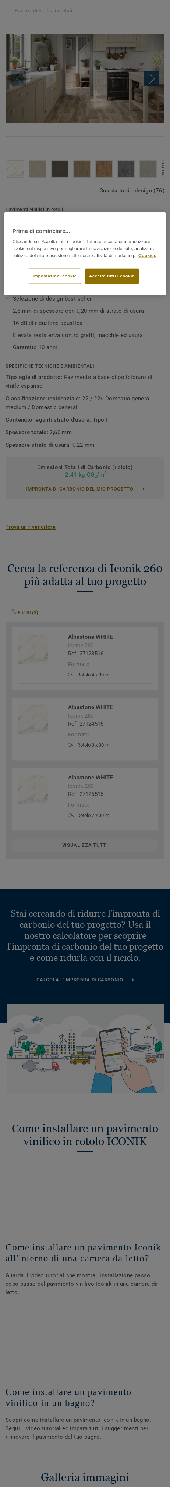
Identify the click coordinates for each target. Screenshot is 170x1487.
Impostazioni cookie (55, 275)
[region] (85, 253)
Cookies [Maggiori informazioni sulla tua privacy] (147, 255)
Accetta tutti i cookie (112, 275)
